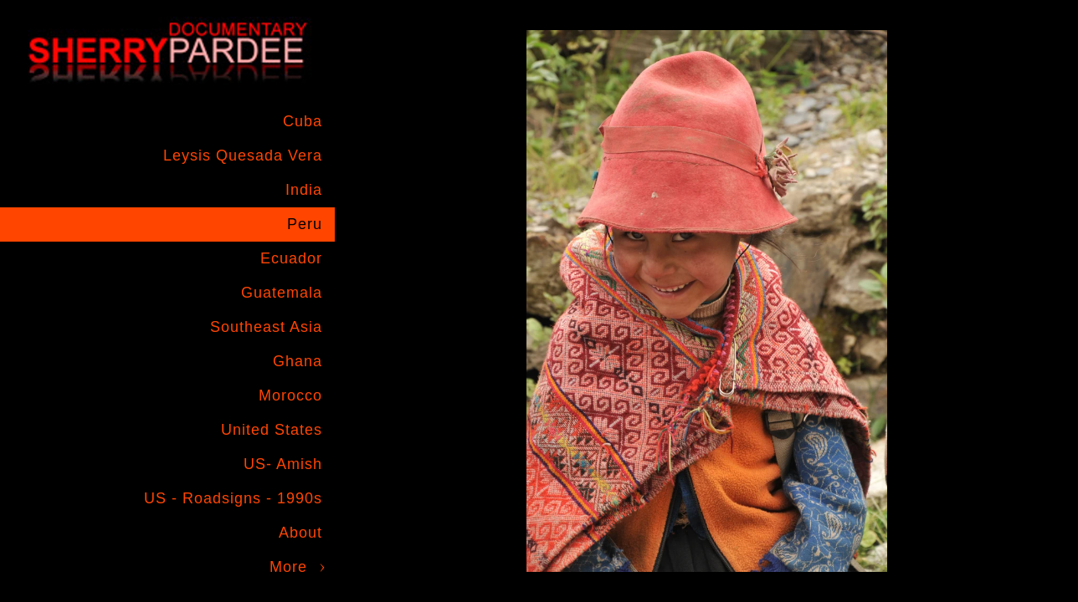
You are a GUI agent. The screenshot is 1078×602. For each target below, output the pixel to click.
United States (271, 429)
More (288, 567)
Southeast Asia (266, 327)
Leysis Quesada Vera (242, 155)
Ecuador (291, 258)
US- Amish (283, 464)
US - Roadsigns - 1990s (233, 498)
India (303, 189)
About (300, 532)
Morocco (290, 395)
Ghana (297, 361)
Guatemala (281, 292)
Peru (304, 224)
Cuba (302, 121)
